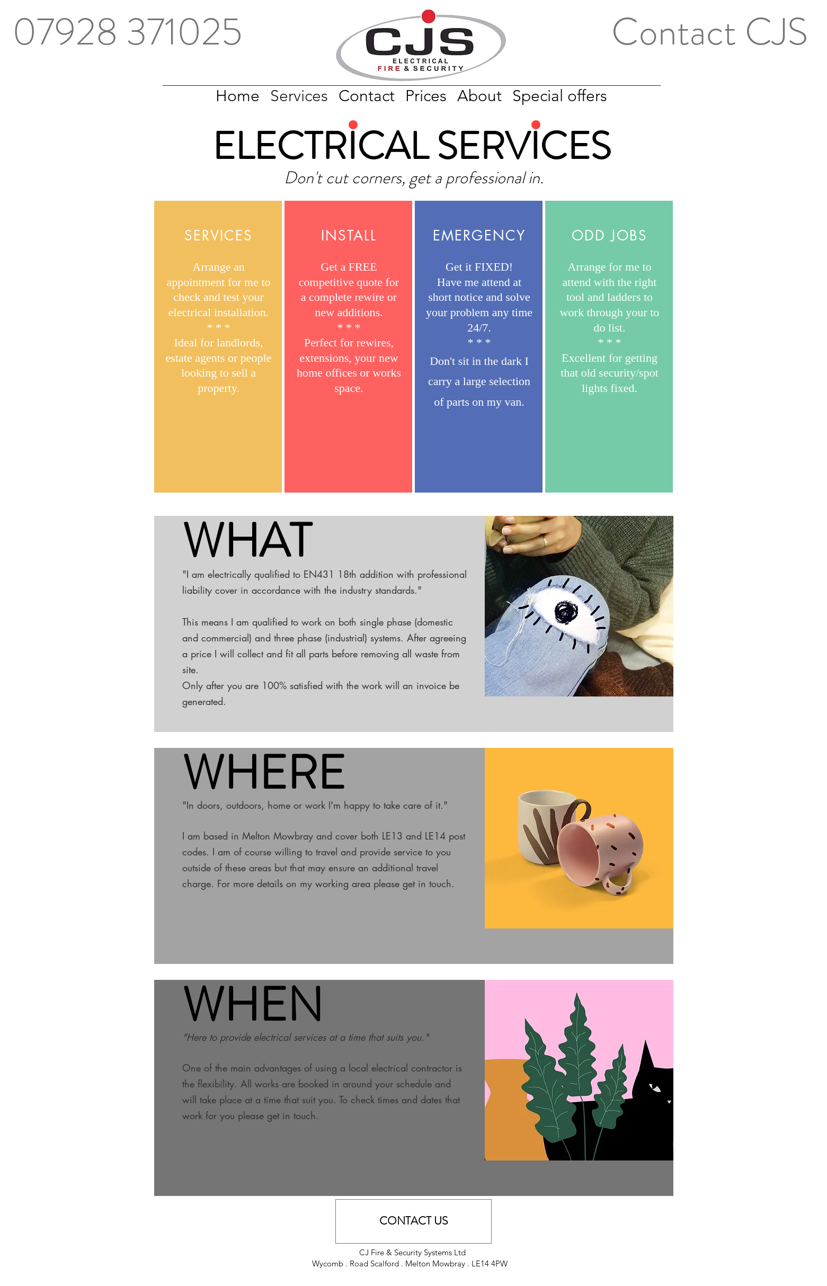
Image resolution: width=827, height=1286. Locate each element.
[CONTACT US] (413, 1221)
